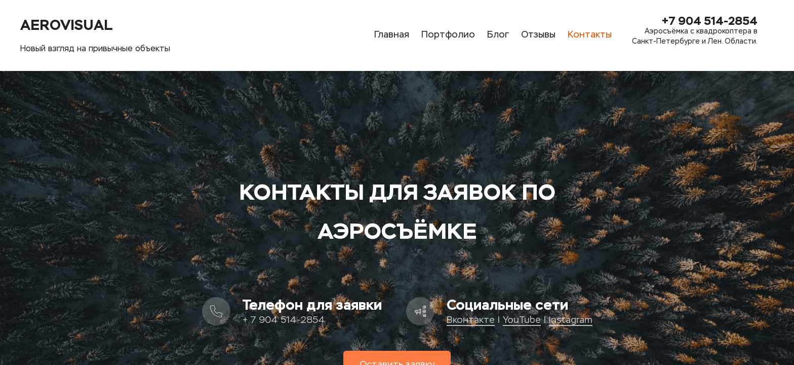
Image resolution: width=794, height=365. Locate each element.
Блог (498, 35)
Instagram (570, 320)
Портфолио (448, 35)
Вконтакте (471, 320)
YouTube (522, 320)
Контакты (590, 35)
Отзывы (538, 35)
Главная (391, 35)
